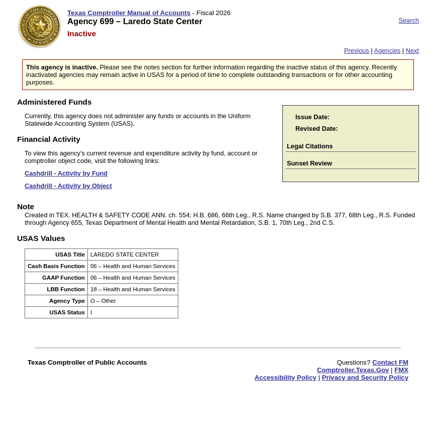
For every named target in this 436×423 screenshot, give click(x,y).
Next (412, 50)
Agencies (387, 50)
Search (408, 20)
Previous (356, 50)
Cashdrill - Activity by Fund (66, 173)
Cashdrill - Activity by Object (68, 186)
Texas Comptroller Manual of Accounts (128, 13)
